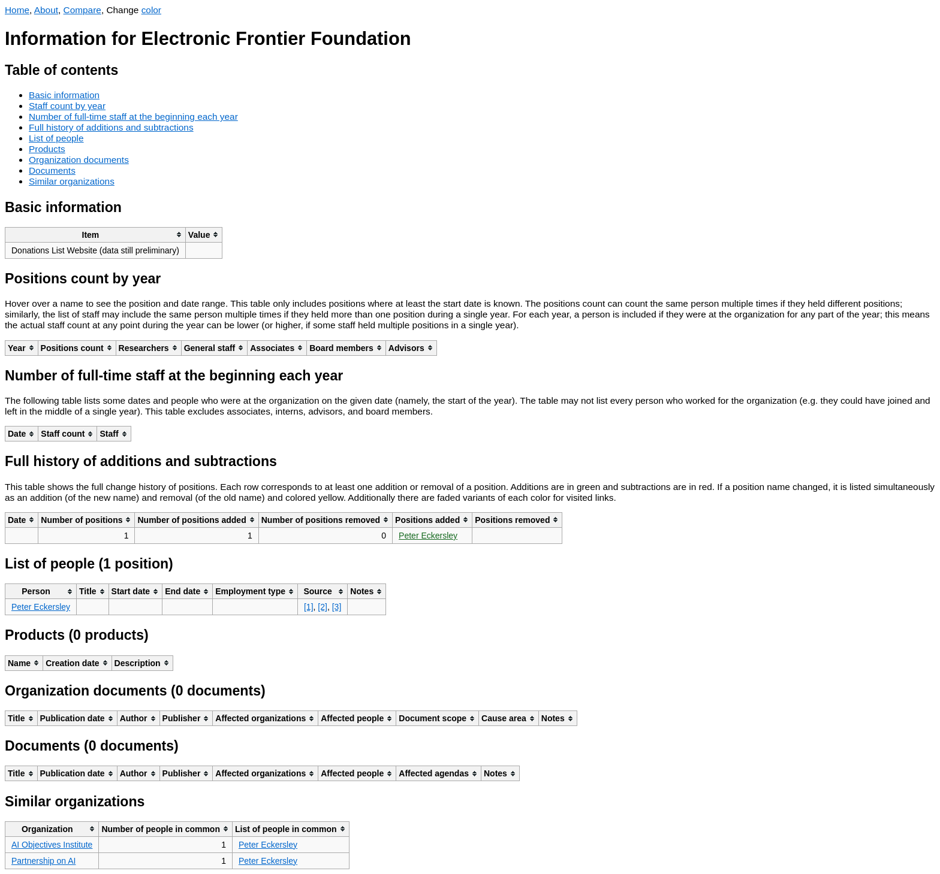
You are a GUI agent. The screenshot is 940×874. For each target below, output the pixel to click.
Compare (82, 10)
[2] (322, 607)
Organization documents (79, 160)
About (46, 10)
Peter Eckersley (428, 535)
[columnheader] (95, 234)
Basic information (64, 95)
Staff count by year (67, 106)
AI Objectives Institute (51, 844)
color (151, 10)
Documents (52, 170)
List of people (56, 138)
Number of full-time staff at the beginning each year (133, 116)
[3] (337, 607)
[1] (309, 607)
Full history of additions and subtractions (111, 127)
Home (17, 10)
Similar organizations (72, 181)
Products (47, 149)
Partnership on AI (43, 861)
